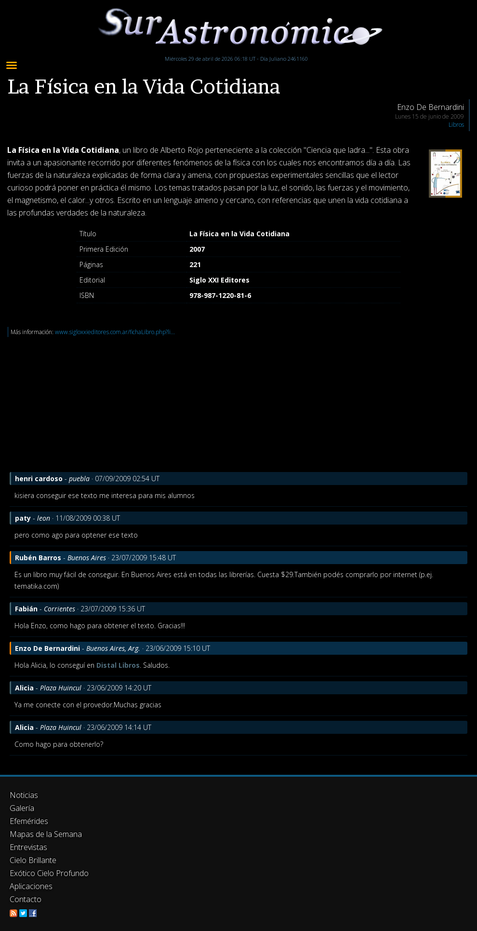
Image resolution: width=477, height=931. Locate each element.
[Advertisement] (238, 404)
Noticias (24, 795)
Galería (22, 808)
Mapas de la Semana (46, 834)
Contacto (25, 899)
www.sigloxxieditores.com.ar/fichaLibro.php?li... (115, 332)
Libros (456, 125)
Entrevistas (28, 847)
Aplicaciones (31, 886)
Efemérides (29, 821)
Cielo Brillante (33, 860)
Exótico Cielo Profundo (49, 873)
